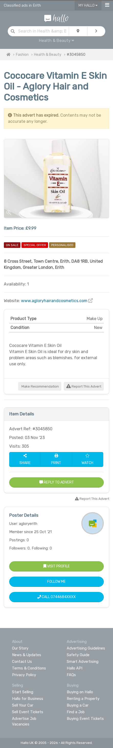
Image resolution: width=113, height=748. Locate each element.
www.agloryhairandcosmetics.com (54, 300)
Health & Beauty (56, 40)
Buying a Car (77, 705)
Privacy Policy (24, 675)
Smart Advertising (82, 661)
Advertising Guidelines (86, 648)
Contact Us (22, 661)
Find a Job (76, 712)
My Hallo (88, 5)
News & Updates (26, 655)
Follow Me (56, 581)
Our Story (20, 648)
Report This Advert (83, 386)
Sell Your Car (22, 705)
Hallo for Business (27, 698)
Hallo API (74, 668)
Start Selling (22, 692)
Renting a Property (83, 698)
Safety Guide (78, 655)
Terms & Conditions (29, 668)
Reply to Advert (56, 482)
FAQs (71, 675)
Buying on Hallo (80, 692)
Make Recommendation (40, 386)
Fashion (22, 54)
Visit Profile (56, 566)
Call (56, 597)
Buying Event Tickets (85, 718)
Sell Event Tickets (27, 712)
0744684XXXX (63, 597)
